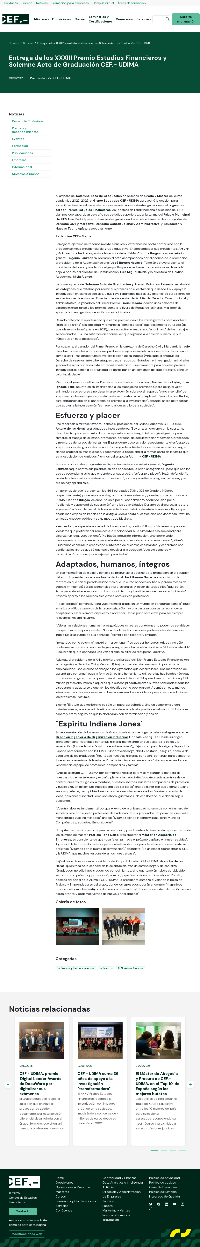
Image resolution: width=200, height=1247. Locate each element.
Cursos (80, 19)
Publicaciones (22, 153)
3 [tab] (173, 1151)
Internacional (22, 167)
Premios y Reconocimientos (25, 130)
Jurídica (108, 1201)
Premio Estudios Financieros (89, 210)
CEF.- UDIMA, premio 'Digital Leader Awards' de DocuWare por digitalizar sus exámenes (40, 1083)
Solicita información (185, 19)
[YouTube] (174, 1204)
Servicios (144, 19)
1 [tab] (154, 1151)
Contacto (11, 3)
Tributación (111, 1220)
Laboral (108, 1206)
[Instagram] (182, 1204)
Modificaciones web (26, 1234)
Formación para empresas (70, 3)
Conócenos (124, 19)
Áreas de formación (132, 3)
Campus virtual (103, 3)
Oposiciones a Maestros (73, 1187)
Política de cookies (162, 1182)
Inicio (14, 43)
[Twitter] (150, 1204)
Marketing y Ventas (116, 1210)
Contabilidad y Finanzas (119, 1178)
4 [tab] (182, 1151)
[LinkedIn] (166, 1204)
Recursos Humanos (116, 1215)
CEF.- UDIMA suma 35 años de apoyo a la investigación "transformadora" (98, 1081)
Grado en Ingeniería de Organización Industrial (92, 737)
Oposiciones (61, 19)
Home (60, 1178)
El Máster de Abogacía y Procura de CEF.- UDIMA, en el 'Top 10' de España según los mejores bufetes (157, 1083)
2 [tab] (164, 1151)
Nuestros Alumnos (25, 174)
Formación (20, 146)
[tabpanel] (42, 1081)
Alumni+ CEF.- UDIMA (145, 456)
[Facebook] (158, 1204)
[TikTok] (150, 1209)
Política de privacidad (164, 1178)
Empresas (19, 160)
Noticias (42, 3)
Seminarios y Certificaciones (101, 19)
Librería (27, 3)
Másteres (41, 19)
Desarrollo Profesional (28, 121)
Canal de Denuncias (163, 1187)
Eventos (18, 139)
